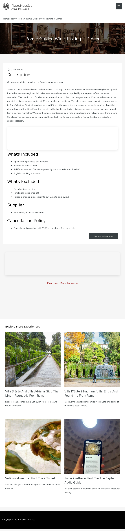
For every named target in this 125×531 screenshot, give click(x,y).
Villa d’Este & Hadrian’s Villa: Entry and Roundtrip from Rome (91, 395)
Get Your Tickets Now (103, 238)
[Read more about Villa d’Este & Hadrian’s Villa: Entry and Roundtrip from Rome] (92, 361)
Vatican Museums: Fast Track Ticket (30, 480)
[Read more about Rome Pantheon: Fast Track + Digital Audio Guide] (92, 448)
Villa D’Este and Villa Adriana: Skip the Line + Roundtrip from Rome (31, 395)
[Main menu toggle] (119, 7)
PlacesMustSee (32, 5)
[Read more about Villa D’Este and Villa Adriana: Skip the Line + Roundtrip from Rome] (33, 361)
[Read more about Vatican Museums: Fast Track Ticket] (33, 448)
